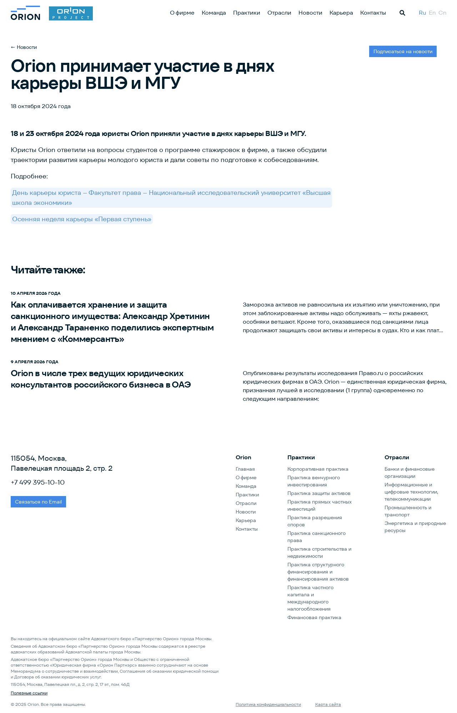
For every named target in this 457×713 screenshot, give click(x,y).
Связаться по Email (38, 502)
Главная (245, 469)
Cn (442, 12)
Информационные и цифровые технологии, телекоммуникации (411, 491)
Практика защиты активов (319, 493)
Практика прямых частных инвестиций (319, 505)
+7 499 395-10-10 (38, 482)
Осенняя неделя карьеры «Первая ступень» (81, 219)
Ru (422, 12)
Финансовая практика (314, 617)
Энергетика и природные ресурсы (415, 527)
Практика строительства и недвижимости (319, 552)
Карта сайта (328, 704)
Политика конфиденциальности (268, 704)
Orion (243, 457)
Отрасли (279, 12)
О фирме (182, 12)
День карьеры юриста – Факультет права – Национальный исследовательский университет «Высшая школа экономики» (171, 197)
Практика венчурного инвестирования (313, 481)
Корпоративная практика (317, 469)
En (432, 12)
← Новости (24, 47)
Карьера (341, 12)
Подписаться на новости (402, 51)
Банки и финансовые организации (410, 472)
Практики (246, 12)
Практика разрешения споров (314, 521)
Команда (214, 12)
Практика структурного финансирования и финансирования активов (318, 571)
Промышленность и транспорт (408, 511)
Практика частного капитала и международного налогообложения (310, 598)
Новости (310, 12)
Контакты (373, 12)
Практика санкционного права (316, 536)
